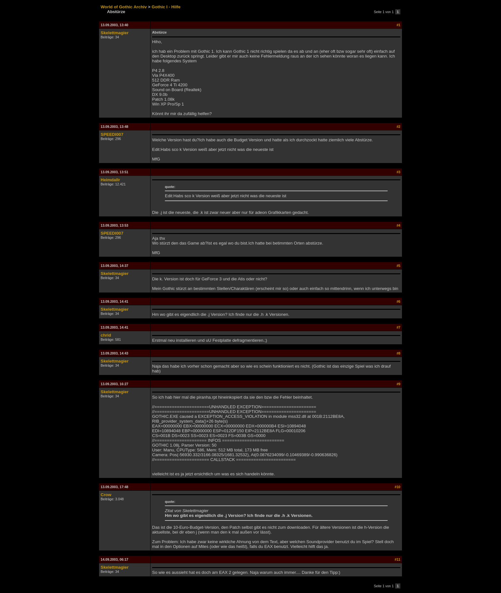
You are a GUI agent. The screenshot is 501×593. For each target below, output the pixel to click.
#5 (398, 266)
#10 (397, 487)
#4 (398, 225)
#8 (398, 353)
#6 (398, 301)
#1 (398, 25)
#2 (398, 127)
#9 (398, 384)
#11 (397, 559)
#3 (398, 172)
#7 (398, 327)
